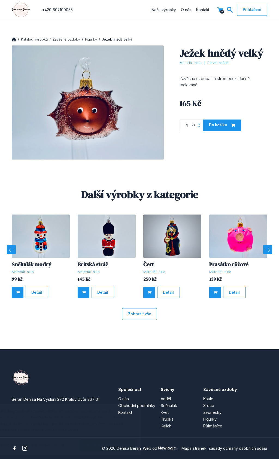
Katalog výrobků (34, 39)
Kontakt (202, 10)
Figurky (91, 39)
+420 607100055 (57, 10)
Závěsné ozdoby (66, 39)
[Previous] (11, 249)
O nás (186, 10)
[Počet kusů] (191, 125)
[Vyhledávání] (230, 10)
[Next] (267, 249)
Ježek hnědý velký (117, 39)
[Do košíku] (222, 125)
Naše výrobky (163, 10)
